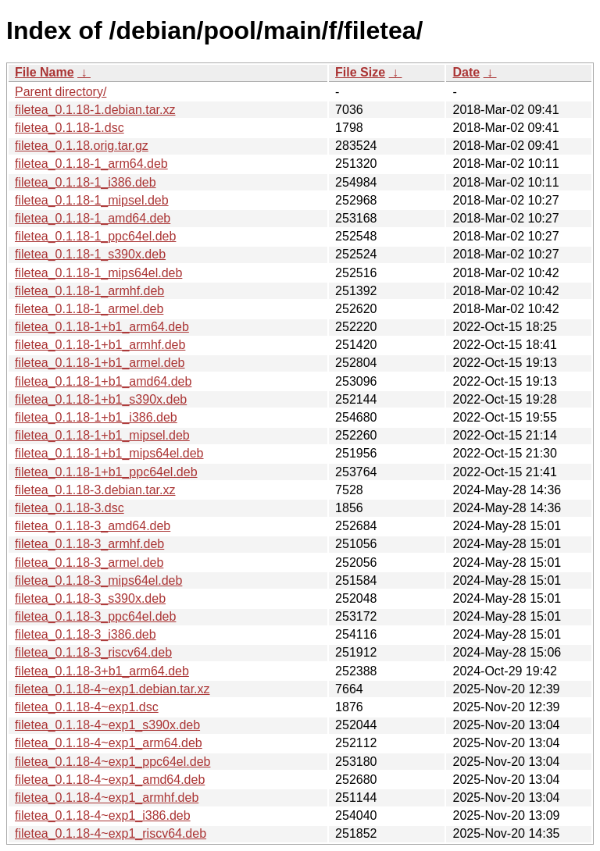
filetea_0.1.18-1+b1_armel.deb (100, 362)
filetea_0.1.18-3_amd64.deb (92, 525)
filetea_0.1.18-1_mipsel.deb (92, 200)
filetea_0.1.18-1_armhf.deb (89, 290)
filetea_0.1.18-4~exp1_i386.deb (103, 815)
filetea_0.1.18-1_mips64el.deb (98, 273)
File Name (44, 72)
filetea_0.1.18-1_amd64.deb (92, 218)
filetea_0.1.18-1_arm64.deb (91, 163)
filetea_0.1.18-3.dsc (69, 508)
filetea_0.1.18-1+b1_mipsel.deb (102, 435)
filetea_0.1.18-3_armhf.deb (89, 543)
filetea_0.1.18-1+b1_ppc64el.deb (106, 472)
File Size (360, 72)
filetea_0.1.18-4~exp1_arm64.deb (108, 743)
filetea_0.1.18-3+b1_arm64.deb (102, 671)
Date (466, 72)
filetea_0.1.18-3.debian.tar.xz (95, 490)
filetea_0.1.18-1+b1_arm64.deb (102, 326)
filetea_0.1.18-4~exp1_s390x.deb (107, 725)
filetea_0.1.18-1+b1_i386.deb (96, 417)
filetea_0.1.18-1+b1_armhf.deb (100, 344)
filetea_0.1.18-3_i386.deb (85, 634)
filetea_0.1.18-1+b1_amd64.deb (103, 381)
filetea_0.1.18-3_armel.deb (89, 562)
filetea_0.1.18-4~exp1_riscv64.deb (110, 833)
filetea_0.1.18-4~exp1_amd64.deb (110, 779)
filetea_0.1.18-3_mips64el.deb (98, 580)
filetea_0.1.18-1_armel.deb (89, 308)
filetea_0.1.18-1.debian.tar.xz (95, 109)
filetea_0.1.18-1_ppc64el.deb (95, 236)
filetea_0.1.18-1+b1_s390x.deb (101, 399)
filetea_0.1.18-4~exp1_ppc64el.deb (112, 761)
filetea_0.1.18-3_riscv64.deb (93, 652)
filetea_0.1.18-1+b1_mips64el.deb (109, 453)
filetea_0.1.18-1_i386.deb (85, 182)
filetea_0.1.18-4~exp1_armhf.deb (106, 797)
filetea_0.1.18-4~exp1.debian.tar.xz (112, 689)
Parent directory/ (60, 91)
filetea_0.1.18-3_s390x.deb (90, 598)
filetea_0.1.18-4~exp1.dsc (87, 707)
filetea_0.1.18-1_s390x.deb (90, 254)
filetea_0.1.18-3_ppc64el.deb (95, 616)
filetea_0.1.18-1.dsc (69, 127)
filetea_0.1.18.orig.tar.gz (81, 145)
